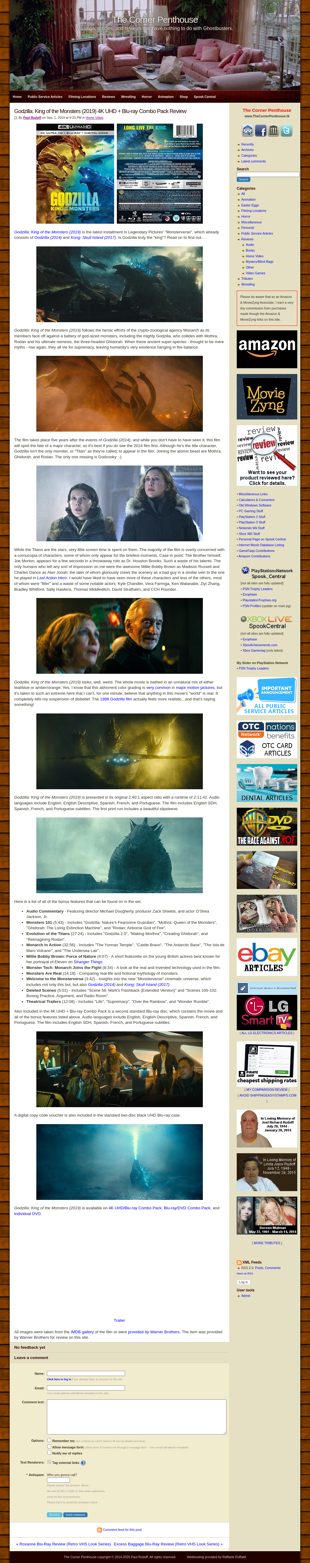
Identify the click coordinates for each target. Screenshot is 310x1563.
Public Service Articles (45, 97)
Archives (247, 150)
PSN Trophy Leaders (258, 589)
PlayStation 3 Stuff (252, 522)
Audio (250, 244)
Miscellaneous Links (253, 494)
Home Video (254, 256)
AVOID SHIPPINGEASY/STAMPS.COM (268, 1095)
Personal (247, 227)
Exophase (250, 594)
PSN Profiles (252, 606)
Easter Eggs (250, 205)
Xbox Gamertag (254, 650)
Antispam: (35, 1475)
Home (17, 97)
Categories (249, 155)
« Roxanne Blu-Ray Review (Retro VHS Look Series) (63, 1544)
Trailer (119, 1320)
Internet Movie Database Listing (261, 545)
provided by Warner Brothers (154, 1332)
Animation (165, 97)
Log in (243, 1282)
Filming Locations (82, 97)
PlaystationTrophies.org (260, 600)
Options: (38, 1440)
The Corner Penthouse (155, 20)
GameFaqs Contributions (257, 551)
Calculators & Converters (257, 500)
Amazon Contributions (254, 556)
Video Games (255, 273)
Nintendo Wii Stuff (252, 528)
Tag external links (65, 1462)
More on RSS (245, 1273)
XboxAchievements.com (260, 645)
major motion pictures (195, 687)
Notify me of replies (64, 1453)
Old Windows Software (255, 505)
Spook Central (205, 97)
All (243, 193)
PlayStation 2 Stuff (252, 517)
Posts (259, 1268)
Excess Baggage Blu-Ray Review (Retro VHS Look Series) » (168, 1544)
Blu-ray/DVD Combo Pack (187, 1208)
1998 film (116, 699)
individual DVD (27, 1213)
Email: (40, 1388)
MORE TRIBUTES (267, 1243)
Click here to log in (59, 1379)
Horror (147, 97)
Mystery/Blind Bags (259, 261)
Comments (273, 1268)
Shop (184, 97)
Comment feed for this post (119, 1529)
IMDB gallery (82, 1332)
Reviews (108, 97)
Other (250, 267)
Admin (245, 1295)
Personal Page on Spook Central (262, 539)
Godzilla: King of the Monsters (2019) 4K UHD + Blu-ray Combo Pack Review (100, 111)
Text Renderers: (32, 1462)
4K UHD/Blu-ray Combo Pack (135, 1208)
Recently (247, 144)
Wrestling (128, 97)
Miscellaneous (251, 222)
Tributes (247, 278)
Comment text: (33, 1402)
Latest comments (253, 161)
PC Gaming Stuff (251, 511)
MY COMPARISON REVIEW (267, 1089)
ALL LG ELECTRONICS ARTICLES (266, 1033)
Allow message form (65, 1447)
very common (158, 687)
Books (250, 250)
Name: (40, 1373)
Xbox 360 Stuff (249, 534)
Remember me (60, 1441)
